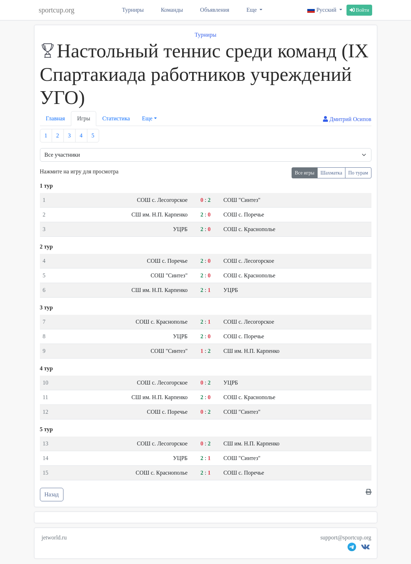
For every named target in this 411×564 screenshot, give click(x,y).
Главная (55, 118)
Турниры (133, 10)
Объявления (214, 10)
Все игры (304, 173)
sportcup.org (57, 10)
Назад (52, 494)
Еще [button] (147, 118)
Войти (359, 10)
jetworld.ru (54, 537)
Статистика (116, 118)
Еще (252, 10)
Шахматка (331, 173)
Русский (322, 10)
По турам (358, 173)
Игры (83, 118)
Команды (172, 10)
